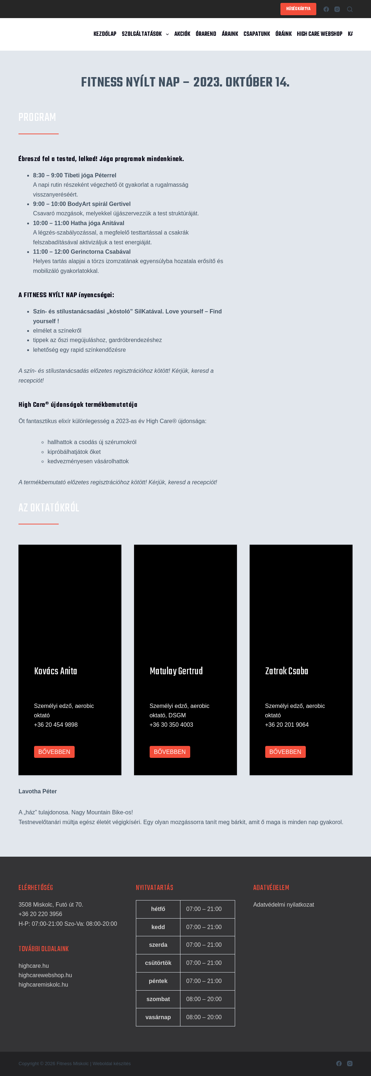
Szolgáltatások (146, 34)
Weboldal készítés (112, 1063)
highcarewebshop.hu (45, 975)
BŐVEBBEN (54, 760)
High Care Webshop (319, 34)
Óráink (283, 34)
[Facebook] (326, 9)
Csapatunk (256, 34)
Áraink (230, 34)
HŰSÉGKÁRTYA (298, 9)
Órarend (206, 34)
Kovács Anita (56, 679)
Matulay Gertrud (176, 679)
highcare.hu (33, 966)
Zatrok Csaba (287, 679)
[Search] (350, 9)
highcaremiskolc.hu (43, 985)
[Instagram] (337, 9)
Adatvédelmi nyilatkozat (283, 905)
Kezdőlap (104, 34)
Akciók (182, 34)
